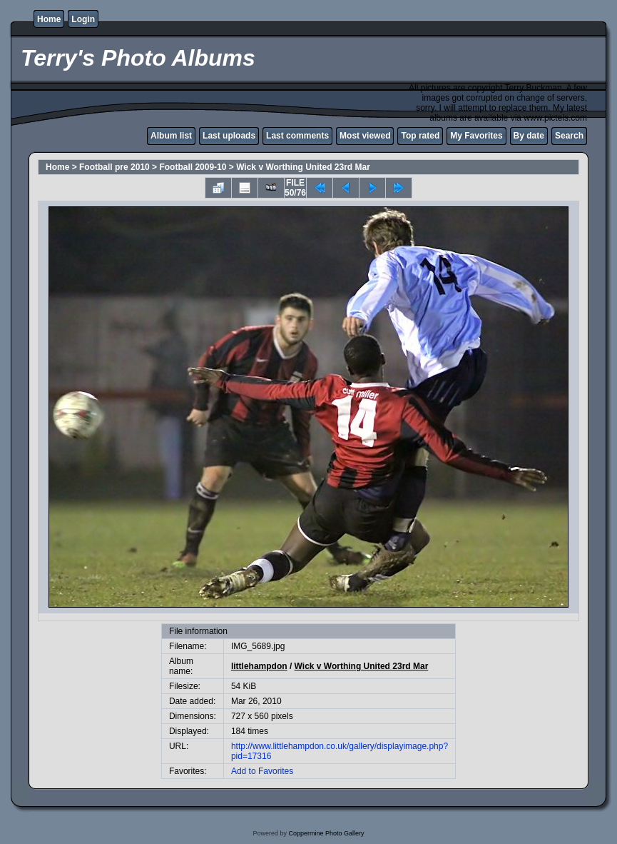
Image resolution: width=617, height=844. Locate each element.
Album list (171, 136)
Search (569, 136)
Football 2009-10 (192, 167)
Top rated (420, 136)
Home (49, 19)
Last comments (297, 136)
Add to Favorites (262, 771)
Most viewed (365, 136)
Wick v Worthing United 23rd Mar (303, 167)
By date (529, 136)
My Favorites (476, 136)
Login (83, 19)
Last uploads (229, 136)
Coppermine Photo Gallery (326, 833)
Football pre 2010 (114, 167)
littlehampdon (259, 666)
